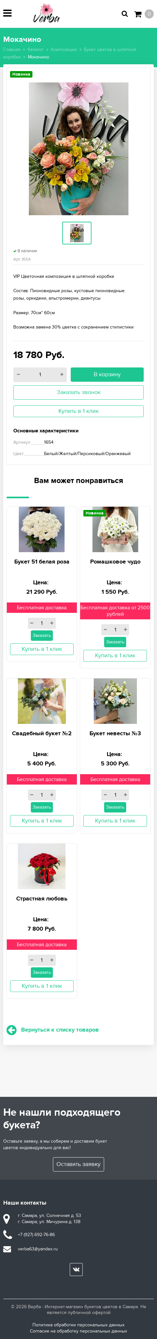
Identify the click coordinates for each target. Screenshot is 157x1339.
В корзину (107, 374)
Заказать (42, 635)
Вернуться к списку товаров (52, 1030)
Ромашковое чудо (115, 561)
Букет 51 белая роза (41, 561)
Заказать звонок (79, 392)
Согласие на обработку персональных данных (78, 1331)
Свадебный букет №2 (42, 733)
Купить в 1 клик (78, 411)
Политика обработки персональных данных (78, 1325)
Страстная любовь (41, 898)
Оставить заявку (78, 1164)
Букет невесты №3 (115, 733)
